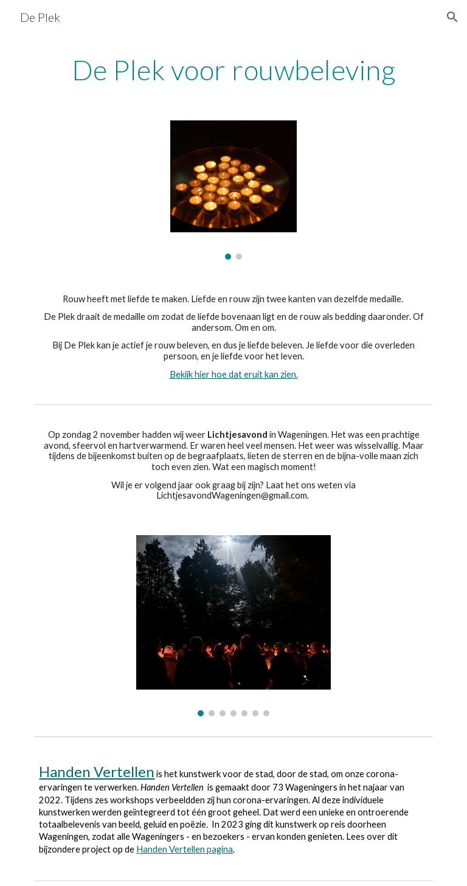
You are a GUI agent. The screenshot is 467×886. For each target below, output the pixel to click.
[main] (233, 70)
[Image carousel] (233, 189)
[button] (452, 17)
